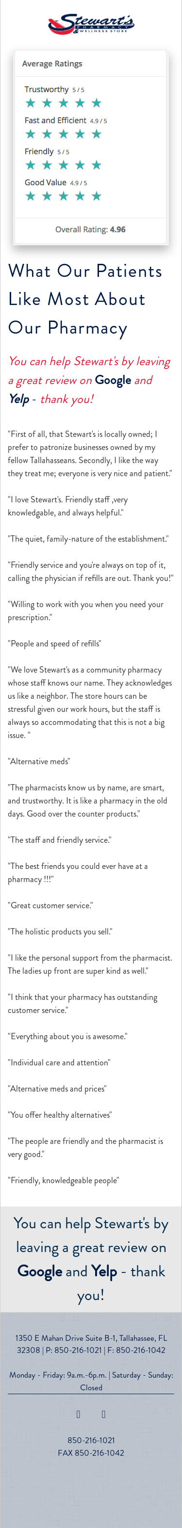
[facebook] (78, 1414)
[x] (104, 1414)
